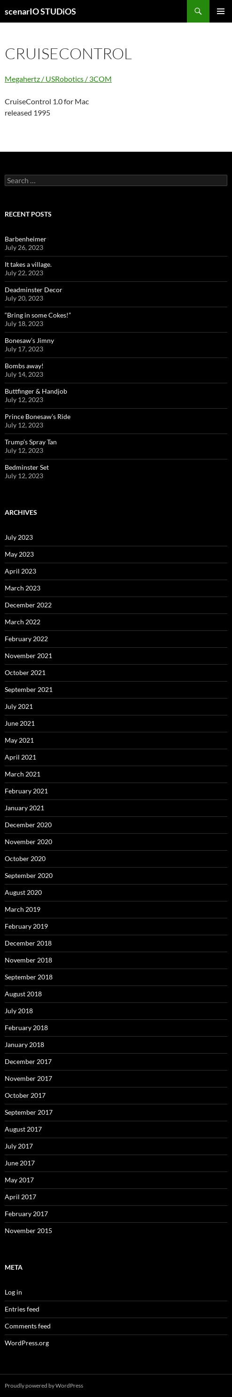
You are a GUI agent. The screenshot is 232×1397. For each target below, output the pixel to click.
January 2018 (24, 1044)
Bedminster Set (27, 467)
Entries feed (22, 1309)
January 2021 (24, 808)
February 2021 (26, 791)
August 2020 (23, 892)
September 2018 (29, 977)
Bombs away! (24, 366)
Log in (13, 1292)
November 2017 (28, 1078)
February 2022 (26, 639)
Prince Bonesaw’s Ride (37, 416)
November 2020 (28, 842)
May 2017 (19, 1180)
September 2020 (29, 875)
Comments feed (28, 1326)
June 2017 (20, 1163)
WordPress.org (27, 1343)
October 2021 (25, 672)
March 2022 (22, 622)
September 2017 (29, 1112)
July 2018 (19, 1011)
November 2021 (28, 656)
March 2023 (22, 588)
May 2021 (19, 740)
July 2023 (19, 537)
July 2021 (19, 706)
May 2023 (19, 554)
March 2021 (22, 774)
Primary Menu (220, 11)
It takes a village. (28, 264)
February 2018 (26, 1028)
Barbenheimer (25, 239)
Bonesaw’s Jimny (29, 340)
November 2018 (28, 960)
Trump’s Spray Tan (31, 442)
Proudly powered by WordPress (44, 1385)
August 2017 (23, 1129)
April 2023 (20, 571)
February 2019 (26, 926)
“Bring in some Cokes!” (38, 315)
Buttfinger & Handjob (36, 391)
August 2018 (23, 994)
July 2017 (19, 1146)
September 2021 (29, 689)
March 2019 (22, 909)
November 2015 (28, 1230)
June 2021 (20, 723)
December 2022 (28, 605)
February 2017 (26, 1214)
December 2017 (28, 1061)
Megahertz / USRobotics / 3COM (58, 78)
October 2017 (25, 1095)
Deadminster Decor (33, 290)
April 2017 (20, 1197)
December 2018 (28, 943)
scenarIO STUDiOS (40, 11)
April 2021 (20, 757)
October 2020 (25, 858)
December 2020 (28, 825)
